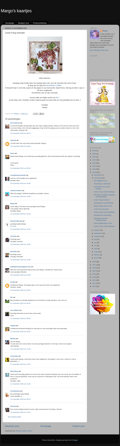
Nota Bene (14, 371)
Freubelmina (15, 391)
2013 (94, 277)
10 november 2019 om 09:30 (20, 146)
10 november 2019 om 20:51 (20, 290)
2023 (94, 160)
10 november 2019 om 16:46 (20, 244)
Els (11, 297)
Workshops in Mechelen (102, 184)
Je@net (13, 140)
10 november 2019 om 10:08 (20, 196)
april (96, 248)
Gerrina (13, 406)
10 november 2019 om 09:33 (20, 168)
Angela (13, 325)
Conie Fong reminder (101, 209)
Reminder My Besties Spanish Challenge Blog (104, 196)
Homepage (9, 23)
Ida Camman (15, 123)
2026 (94, 151)
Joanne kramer (16, 190)
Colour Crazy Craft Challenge (104, 192)
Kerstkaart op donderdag (102, 215)
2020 (94, 169)
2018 (94, 262)
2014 (94, 274)
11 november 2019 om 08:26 (20, 318)
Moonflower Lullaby (53, 85)
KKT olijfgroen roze (100, 181)
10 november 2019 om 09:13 (20, 133)
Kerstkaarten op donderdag (103, 203)
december (98, 175)
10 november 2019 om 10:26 (20, 214)
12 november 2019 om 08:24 (20, 399)
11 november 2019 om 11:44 (20, 349)
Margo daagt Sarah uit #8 (103, 206)
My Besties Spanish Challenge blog (101, 219)
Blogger (75, 440)
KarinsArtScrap (16, 221)
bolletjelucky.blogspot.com (20, 267)
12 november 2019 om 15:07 (20, 412)
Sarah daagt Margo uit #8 (103, 223)
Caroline (13, 236)
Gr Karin (13, 226)
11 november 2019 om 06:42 (20, 303)
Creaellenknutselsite (18, 175)
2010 (94, 286)
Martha (12, 338)
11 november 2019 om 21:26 (20, 384)
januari (96, 258)
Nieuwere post (12, 426)
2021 (94, 166)
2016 (94, 268)
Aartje (12, 282)
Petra (12, 153)
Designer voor (23, 23)
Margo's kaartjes (16, 10)
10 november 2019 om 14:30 (20, 229)
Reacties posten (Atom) (24, 431)
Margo (105, 31)
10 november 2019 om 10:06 (20, 183)
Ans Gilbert (14, 310)
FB (57, 98)
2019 (94, 172)
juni (95, 242)
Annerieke (14, 356)
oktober (97, 230)
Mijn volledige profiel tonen (99, 50)
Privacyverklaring (39, 23)
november (98, 178)
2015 (94, 271)
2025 (94, 154)
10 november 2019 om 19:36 (20, 275)
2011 (94, 283)
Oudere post (78, 426)
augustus (97, 236)
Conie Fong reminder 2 (102, 200)
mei (95, 245)
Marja (12, 203)
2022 (94, 163)
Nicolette (13, 251)
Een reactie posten (14, 417)
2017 (94, 265)
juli (95, 239)
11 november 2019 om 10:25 (20, 331)
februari (97, 255)
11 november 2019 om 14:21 (20, 364)
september (98, 233)
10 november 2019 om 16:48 (20, 260)
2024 (94, 157)
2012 (94, 280)
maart (96, 252)
